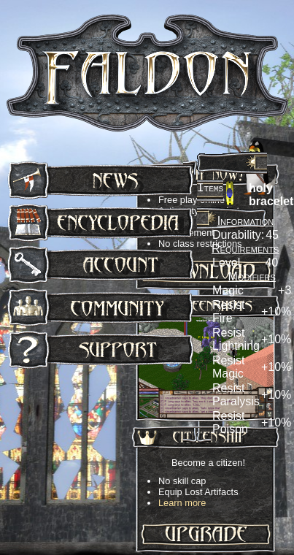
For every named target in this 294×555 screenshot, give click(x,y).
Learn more (182, 502)
